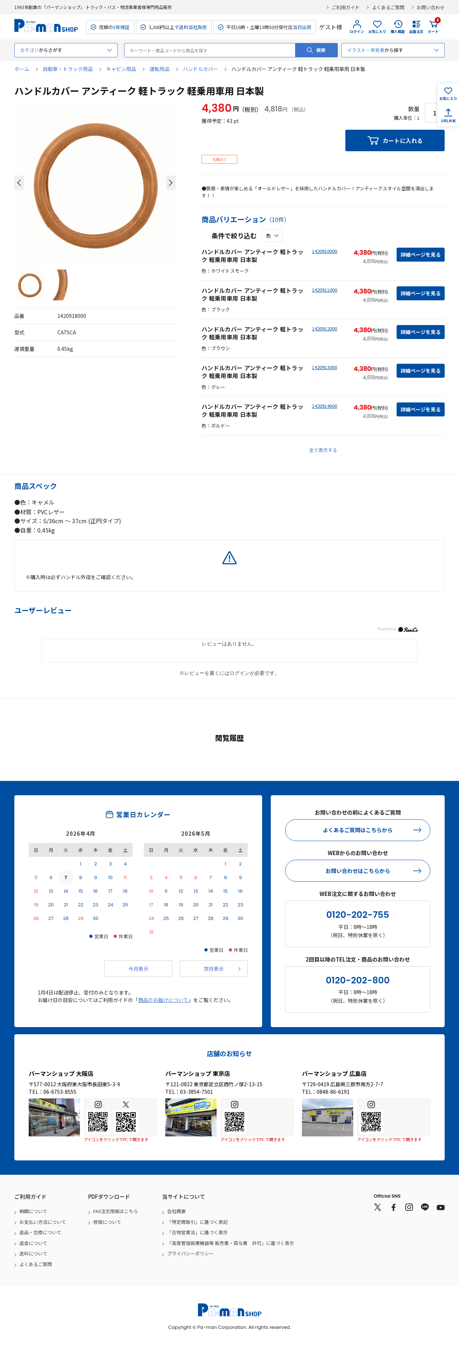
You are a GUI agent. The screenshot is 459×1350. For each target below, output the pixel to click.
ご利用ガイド (346, 7)
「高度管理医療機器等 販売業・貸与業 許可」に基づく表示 (230, 1243)
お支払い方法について (42, 1221)
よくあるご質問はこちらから (358, 830)
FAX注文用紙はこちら (115, 1211)
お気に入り (377, 31)
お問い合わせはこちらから (358, 870)
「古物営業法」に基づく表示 (197, 1232)
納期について (33, 1211)
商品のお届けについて (163, 999)
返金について (33, 1243)
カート (433, 27)
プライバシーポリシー (190, 1253)
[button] (19, 183)
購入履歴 (398, 31)
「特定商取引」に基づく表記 (197, 1221)
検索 (321, 50)
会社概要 (176, 1211)
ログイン (357, 31)
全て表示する (323, 450)
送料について (33, 1253)
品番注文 (416, 31)
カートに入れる (403, 140)
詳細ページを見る (421, 254)
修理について (107, 1221)
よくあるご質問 (388, 7)
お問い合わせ (431, 7)
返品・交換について (40, 1232)
